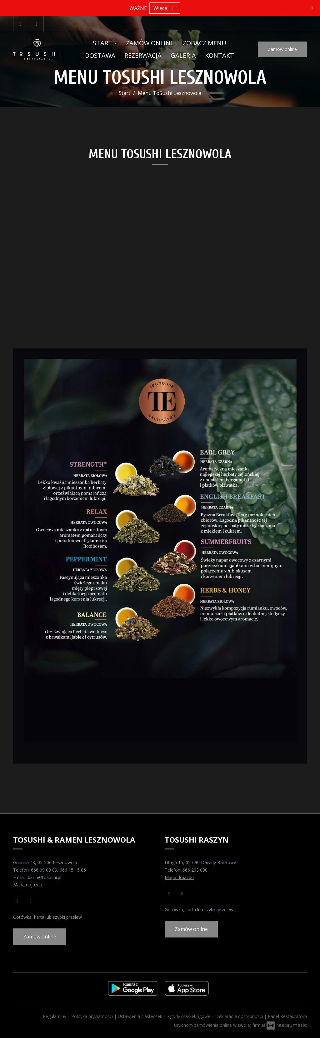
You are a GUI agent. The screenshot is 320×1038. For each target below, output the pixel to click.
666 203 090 (195, 870)
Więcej (164, 8)
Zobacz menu (204, 43)
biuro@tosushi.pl (44, 877)
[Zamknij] (312, 7)
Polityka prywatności (92, 1016)
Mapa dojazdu (27, 885)
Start (105, 43)
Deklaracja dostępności (239, 1016)
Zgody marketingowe (189, 1016)
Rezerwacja (143, 55)
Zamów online (150, 43)
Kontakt (219, 55)
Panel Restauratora (287, 1016)
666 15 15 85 (73, 870)
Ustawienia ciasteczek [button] (140, 1016)
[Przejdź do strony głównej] (37, 49)
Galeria (183, 55)
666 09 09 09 (44, 870)
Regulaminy (55, 1016)
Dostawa (100, 55)
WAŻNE (138, 8)
